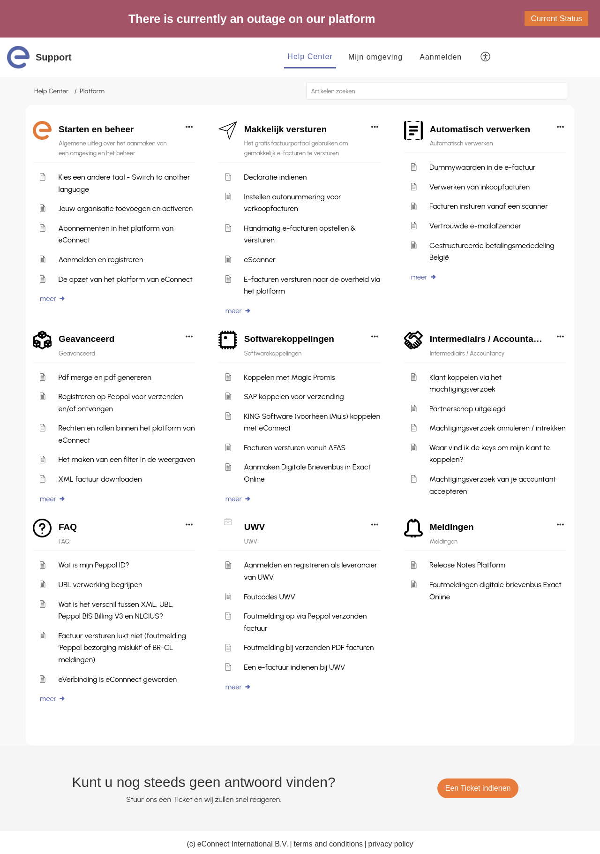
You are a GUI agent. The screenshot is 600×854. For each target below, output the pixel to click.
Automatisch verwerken (480, 129)
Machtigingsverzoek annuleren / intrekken (497, 427)
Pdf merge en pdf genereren (104, 377)
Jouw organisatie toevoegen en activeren (125, 208)
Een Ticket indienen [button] (478, 788)
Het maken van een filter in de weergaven (126, 459)
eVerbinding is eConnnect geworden (117, 679)
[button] (485, 57)
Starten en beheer (96, 129)
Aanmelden (441, 57)
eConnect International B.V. (242, 844)
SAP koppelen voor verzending (294, 396)
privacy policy (390, 844)
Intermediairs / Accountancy (489, 339)
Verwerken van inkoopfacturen (479, 186)
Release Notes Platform (467, 564)
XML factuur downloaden (100, 479)
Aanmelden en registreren (100, 259)
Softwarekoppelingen (289, 339)
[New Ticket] (478, 788)
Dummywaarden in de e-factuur (482, 167)
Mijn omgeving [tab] (375, 57)
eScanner (260, 259)
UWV (254, 527)
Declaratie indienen (275, 177)
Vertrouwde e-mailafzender (475, 225)
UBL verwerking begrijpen (100, 584)
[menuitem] (440, 57)
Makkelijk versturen (285, 129)
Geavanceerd (86, 339)
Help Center (51, 91)
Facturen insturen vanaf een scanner (488, 206)
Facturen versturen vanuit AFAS (294, 447)
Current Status (556, 18)
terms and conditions (328, 844)
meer (53, 299)
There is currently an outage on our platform (251, 18)
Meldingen (452, 527)
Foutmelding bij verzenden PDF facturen (309, 647)
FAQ (68, 527)
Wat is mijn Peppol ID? (93, 564)
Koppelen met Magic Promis (289, 377)
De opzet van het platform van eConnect (125, 279)
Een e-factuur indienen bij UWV (294, 667)
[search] (437, 91)
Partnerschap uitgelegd (467, 408)
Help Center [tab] (309, 56)
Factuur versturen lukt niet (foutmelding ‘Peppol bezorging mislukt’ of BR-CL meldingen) (122, 647)
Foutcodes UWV (269, 596)
